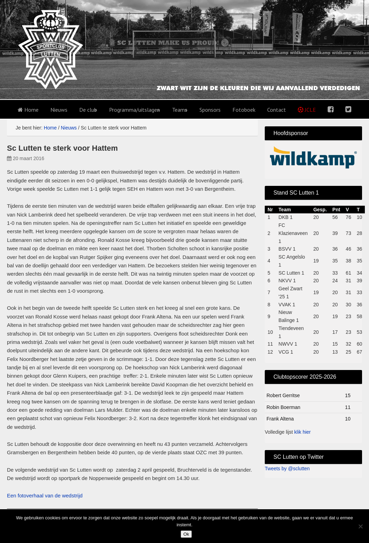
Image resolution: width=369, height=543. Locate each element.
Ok (186, 534)
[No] (360, 526)
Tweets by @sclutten (287, 468)
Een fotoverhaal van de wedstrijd (45, 495)
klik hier (302, 432)
